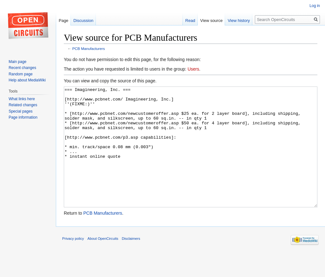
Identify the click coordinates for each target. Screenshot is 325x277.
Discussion (83, 20)
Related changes (23, 105)
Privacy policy (73, 262)
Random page (20, 74)
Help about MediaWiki (27, 80)
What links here (22, 99)
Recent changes (22, 68)
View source (211, 20)
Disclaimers (131, 262)
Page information (23, 117)
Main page (17, 61)
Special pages (20, 111)
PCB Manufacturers (88, 48)
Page (63, 20)
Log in (314, 5)
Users (193, 69)
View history (239, 20)
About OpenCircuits (103, 262)
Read (190, 20)
